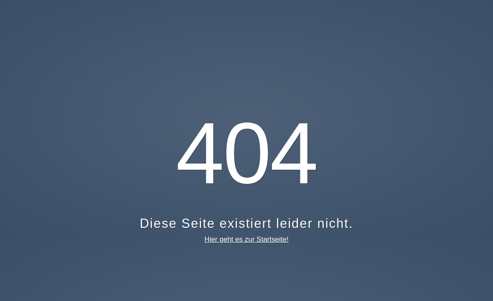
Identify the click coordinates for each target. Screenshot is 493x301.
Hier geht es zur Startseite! (246, 239)
